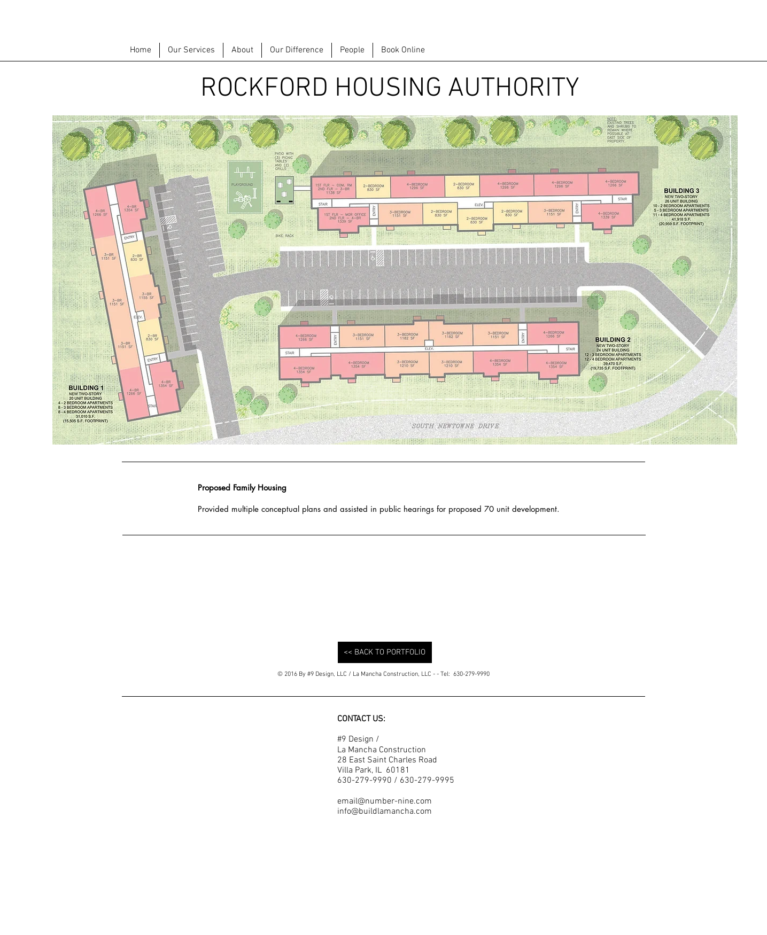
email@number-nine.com (384, 801)
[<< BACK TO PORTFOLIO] (384, 652)
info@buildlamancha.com (384, 811)
